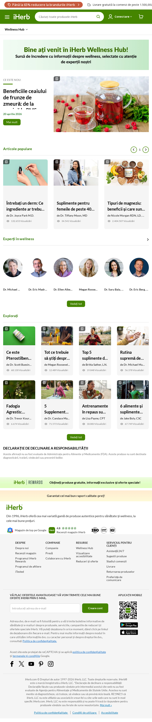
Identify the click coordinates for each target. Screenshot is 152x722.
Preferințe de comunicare (114, 578)
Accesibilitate (109, 712)
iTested (19, 571)
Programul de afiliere (28, 566)
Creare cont (95, 608)
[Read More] (76, 104)
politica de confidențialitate (89, 652)
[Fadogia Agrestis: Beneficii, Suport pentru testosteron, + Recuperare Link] (19, 404)
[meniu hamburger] (7, 17)
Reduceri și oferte (87, 561)
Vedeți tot (76, 303)
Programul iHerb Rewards (25, 560)
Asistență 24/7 (115, 551)
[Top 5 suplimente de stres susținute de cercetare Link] (95, 350)
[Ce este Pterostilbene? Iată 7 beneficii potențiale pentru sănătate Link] (19, 350)
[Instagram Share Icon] (53, 663)
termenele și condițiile (26, 656)
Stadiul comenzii (116, 561)
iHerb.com (31, 679)
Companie (52, 548)
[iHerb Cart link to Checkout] (141, 17)
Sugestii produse (116, 556)
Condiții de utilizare (84, 712)
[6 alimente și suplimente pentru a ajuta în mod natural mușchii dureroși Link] (133, 404)
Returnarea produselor (120, 571)
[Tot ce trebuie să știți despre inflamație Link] (57, 350)
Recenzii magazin (25, 553)
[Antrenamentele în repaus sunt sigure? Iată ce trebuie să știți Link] (95, 404)
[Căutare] (69, 16)
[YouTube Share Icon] (33, 663)
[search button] (98, 16)
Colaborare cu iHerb (58, 558)
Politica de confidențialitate (51, 712)
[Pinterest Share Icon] (43, 663)
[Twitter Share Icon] (24, 663)
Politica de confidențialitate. (40, 641)
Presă (49, 553)
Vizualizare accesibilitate (84, 554)
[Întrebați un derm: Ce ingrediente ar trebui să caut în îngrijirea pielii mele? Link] (25, 194)
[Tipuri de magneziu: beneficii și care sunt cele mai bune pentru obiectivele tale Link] (126, 194)
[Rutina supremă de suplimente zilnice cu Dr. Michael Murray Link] (133, 350)
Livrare (110, 566)
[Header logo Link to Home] (21, 16)
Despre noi (22, 548)
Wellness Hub (84, 548)
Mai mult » (106, 705)
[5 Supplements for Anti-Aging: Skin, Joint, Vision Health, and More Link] (57, 404)
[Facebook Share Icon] (14, 663)
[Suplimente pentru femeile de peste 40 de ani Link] (76, 194)
